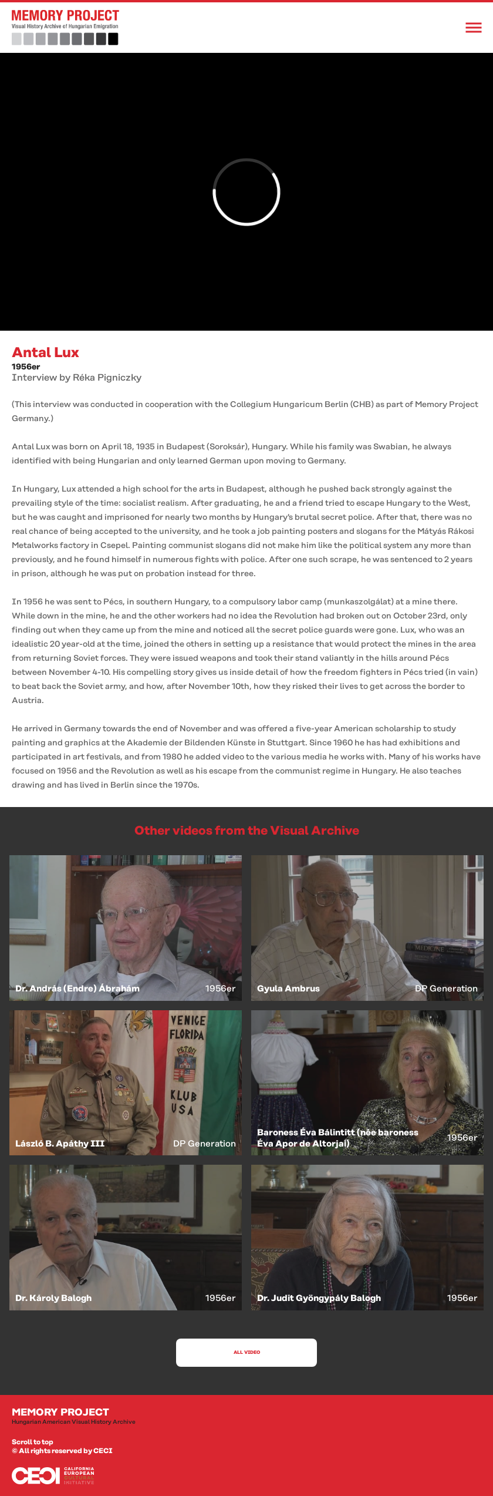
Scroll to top (32, 1442)
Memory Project (246, 1416)
